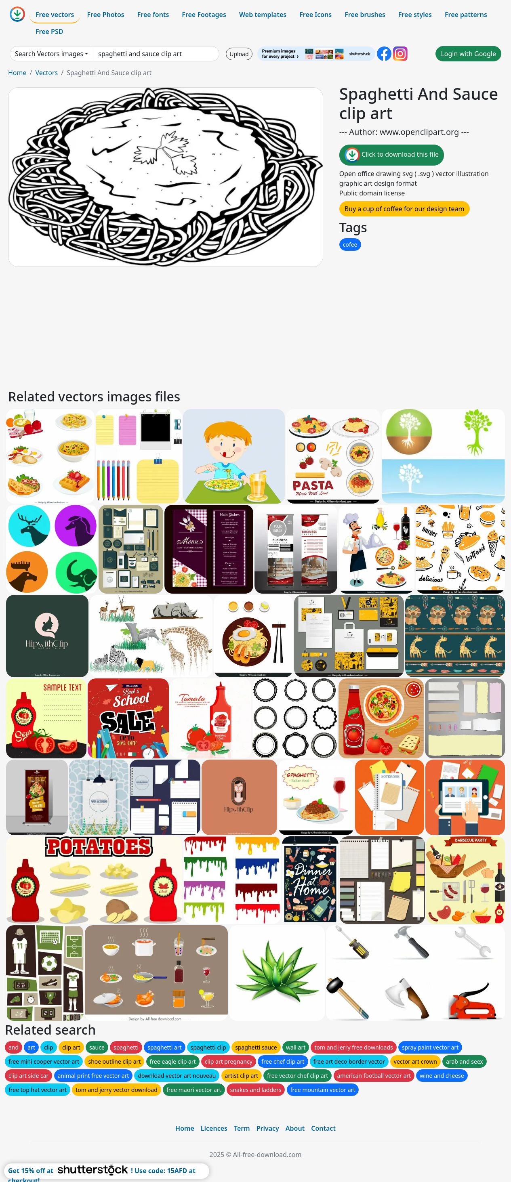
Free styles (415, 14)
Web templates (262, 14)
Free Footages (204, 14)
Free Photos (105, 14)
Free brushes (365, 14)
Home (17, 72)
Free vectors (55, 14)
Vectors (46, 72)
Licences (214, 1128)
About (295, 1128)
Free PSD (49, 31)
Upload (238, 54)
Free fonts (153, 14)
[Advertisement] (249, 326)
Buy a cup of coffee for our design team (405, 208)
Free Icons (315, 14)
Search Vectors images (49, 53)
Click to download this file (392, 155)
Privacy (268, 1128)
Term (242, 1128)
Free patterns (466, 14)
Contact (323, 1128)
